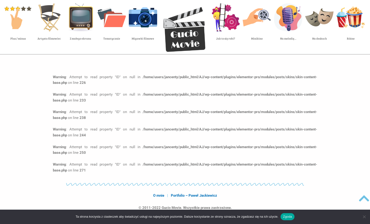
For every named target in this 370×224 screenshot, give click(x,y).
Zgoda (287, 216)
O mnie (158, 195)
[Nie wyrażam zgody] (364, 216)
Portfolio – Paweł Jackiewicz (194, 195)
